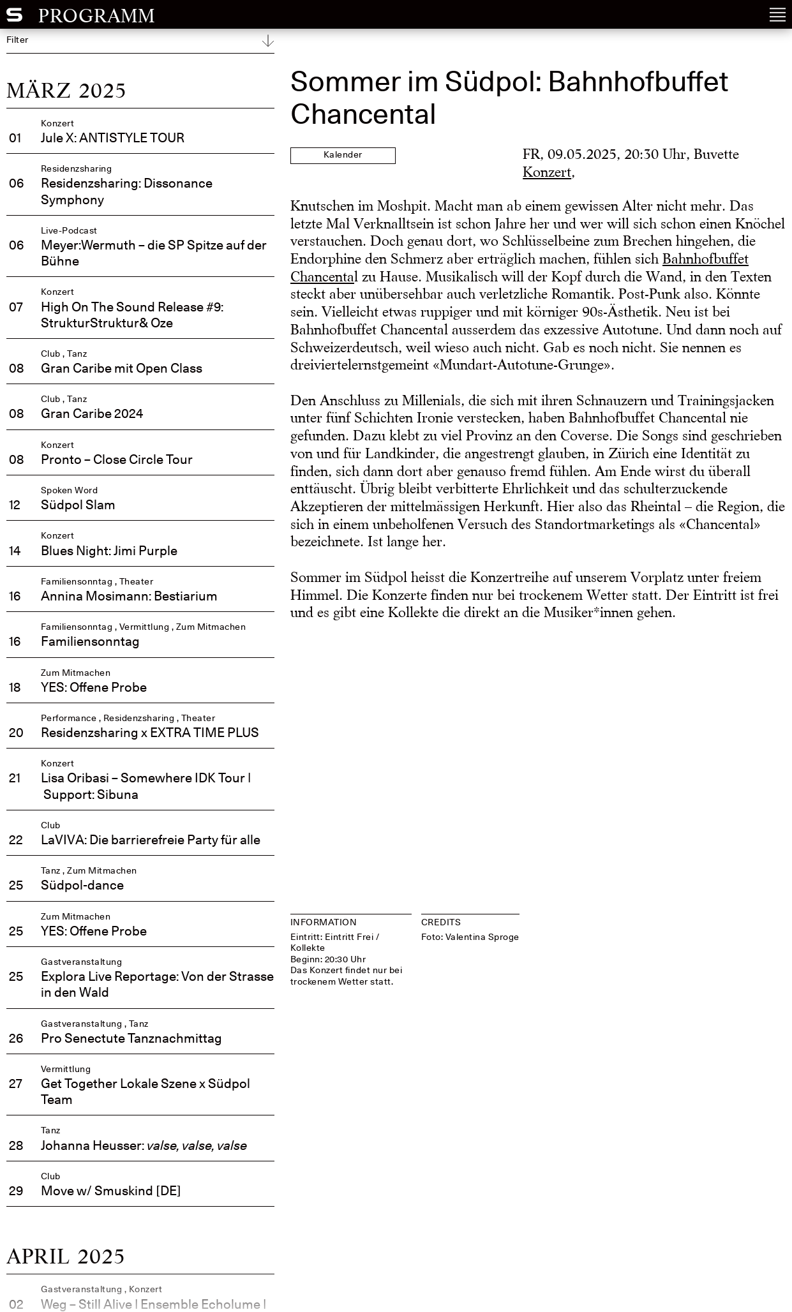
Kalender (343, 155)
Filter (17, 40)
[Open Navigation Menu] (778, 15)
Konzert (547, 172)
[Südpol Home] (14, 17)
